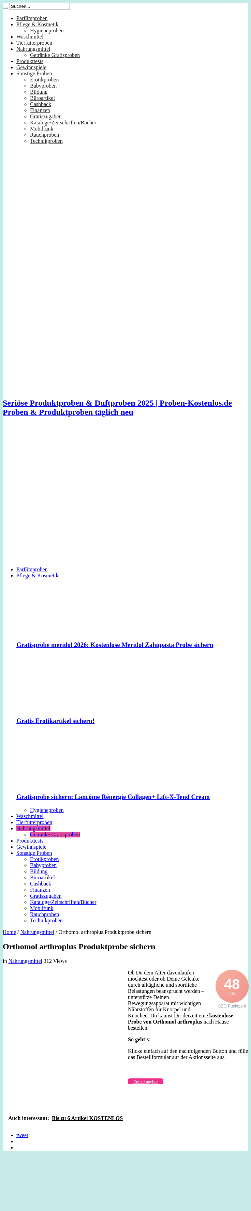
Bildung (39, 92)
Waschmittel (30, 37)
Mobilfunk (41, 129)
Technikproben (46, 141)
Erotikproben (44, 79)
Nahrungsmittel (33, 49)
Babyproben (43, 86)
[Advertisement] (64, 497)
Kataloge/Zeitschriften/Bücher (63, 122)
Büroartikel (42, 98)
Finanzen (40, 110)
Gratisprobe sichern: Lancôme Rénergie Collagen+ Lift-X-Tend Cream (113, 796)
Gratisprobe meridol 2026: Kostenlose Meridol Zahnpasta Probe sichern (114, 644)
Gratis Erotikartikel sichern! (55, 720)
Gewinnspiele (31, 67)
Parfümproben (32, 18)
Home (9, 932)
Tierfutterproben (34, 43)
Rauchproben (44, 135)
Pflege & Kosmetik (37, 24)
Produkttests (29, 61)
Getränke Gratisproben (55, 55)
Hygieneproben (47, 30)
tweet (22, 1135)
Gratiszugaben (45, 116)
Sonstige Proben (34, 73)
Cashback (40, 104)
